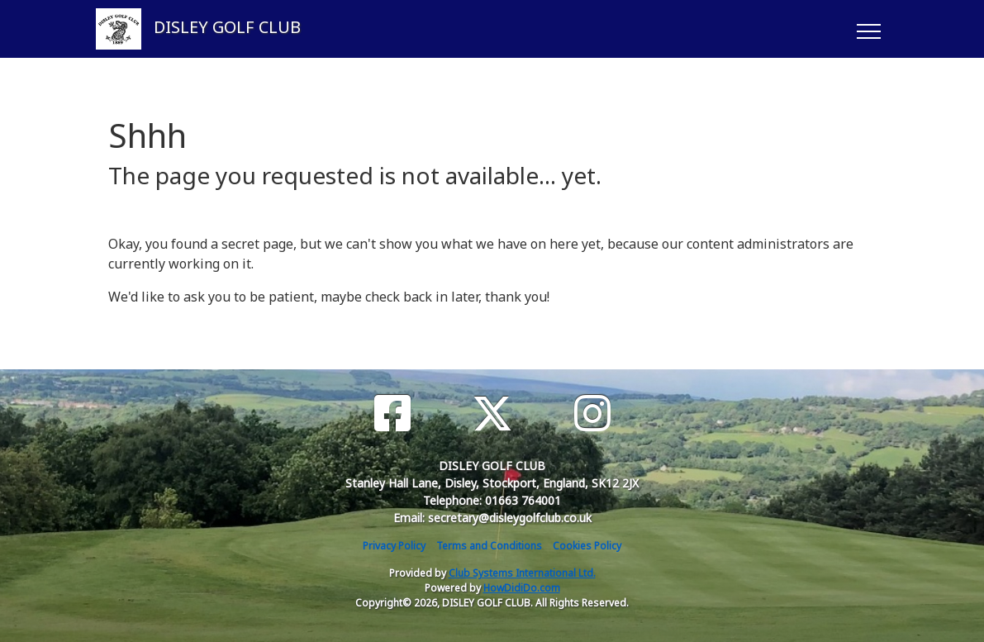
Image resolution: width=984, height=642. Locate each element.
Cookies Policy (587, 546)
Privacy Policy (394, 546)
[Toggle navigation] (868, 29)
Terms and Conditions (489, 546)
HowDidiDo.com (521, 588)
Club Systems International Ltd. (522, 573)
